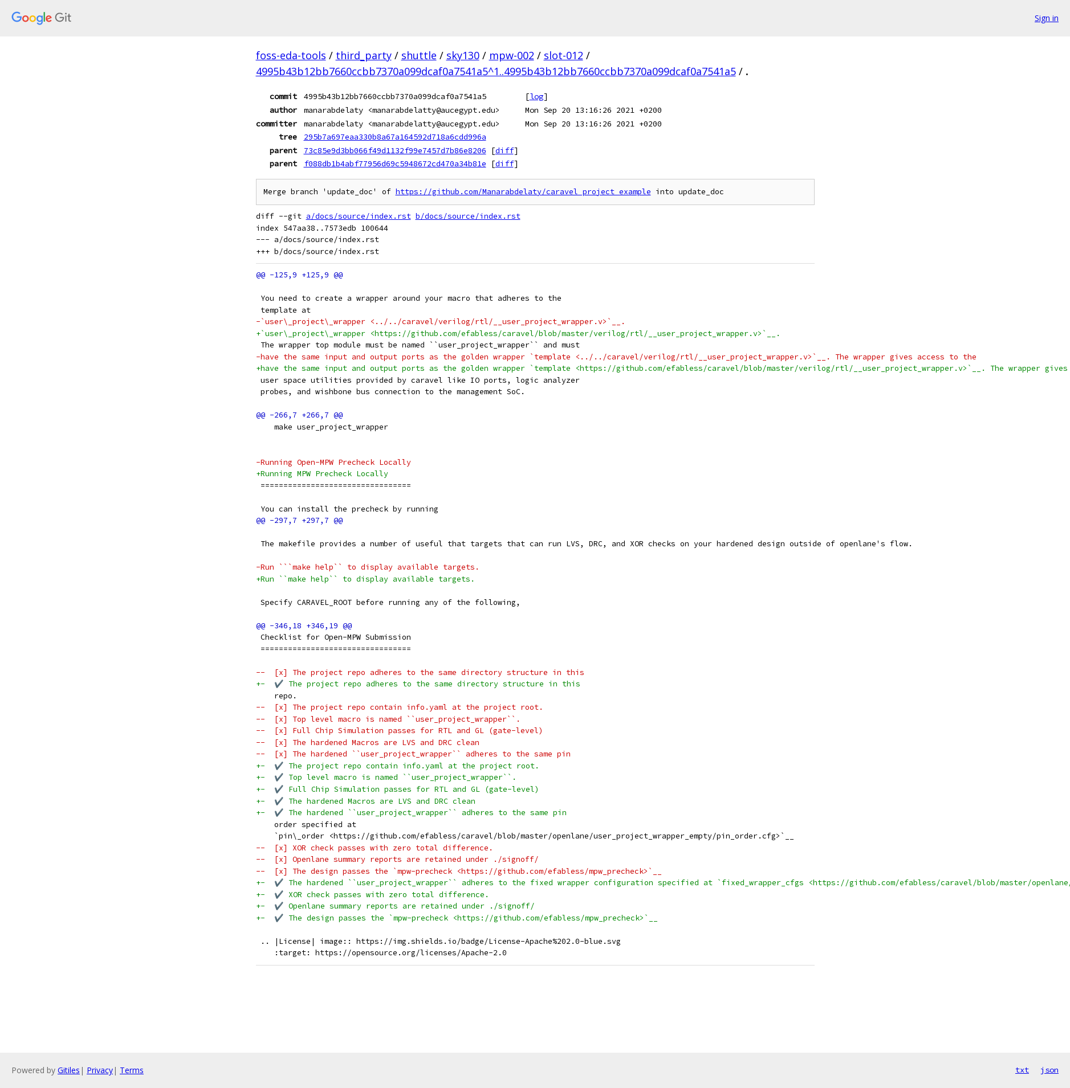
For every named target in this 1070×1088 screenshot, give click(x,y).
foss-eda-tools (291, 55)
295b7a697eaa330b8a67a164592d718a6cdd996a (395, 137)
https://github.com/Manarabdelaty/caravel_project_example (523, 192)
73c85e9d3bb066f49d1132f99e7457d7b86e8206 (395, 150)
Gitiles (69, 1070)
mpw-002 (511, 55)
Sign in (1047, 18)
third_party (364, 55)
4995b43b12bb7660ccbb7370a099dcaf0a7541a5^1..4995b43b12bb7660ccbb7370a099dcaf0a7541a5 (496, 71)
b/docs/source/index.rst (468, 216)
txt (1022, 1070)
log (536, 96)
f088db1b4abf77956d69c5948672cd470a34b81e (395, 163)
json (1049, 1070)
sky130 (462, 55)
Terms (132, 1070)
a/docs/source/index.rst (358, 216)
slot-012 (563, 55)
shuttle (419, 55)
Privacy (100, 1070)
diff (504, 150)
